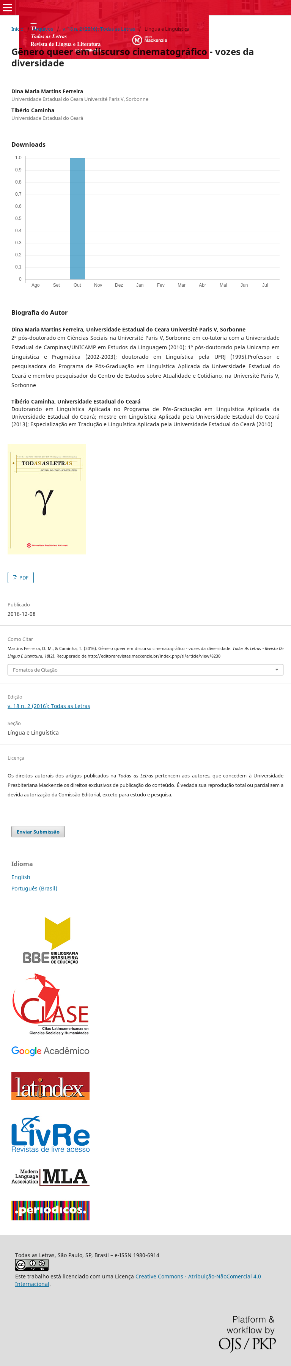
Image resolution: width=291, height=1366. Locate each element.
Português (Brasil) (34, 888)
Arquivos (43, 28)
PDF (23, 577)
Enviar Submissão (38, 831)
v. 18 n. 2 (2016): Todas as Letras (99, 28)
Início (17, 28)
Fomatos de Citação (35, 669)
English (20, 877)
